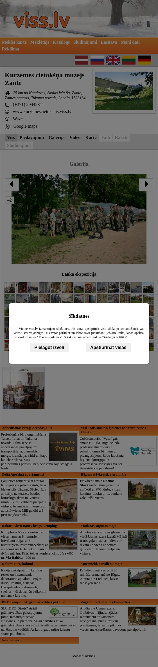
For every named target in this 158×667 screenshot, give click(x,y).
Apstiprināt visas (108, 347)
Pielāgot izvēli (49, 347)
